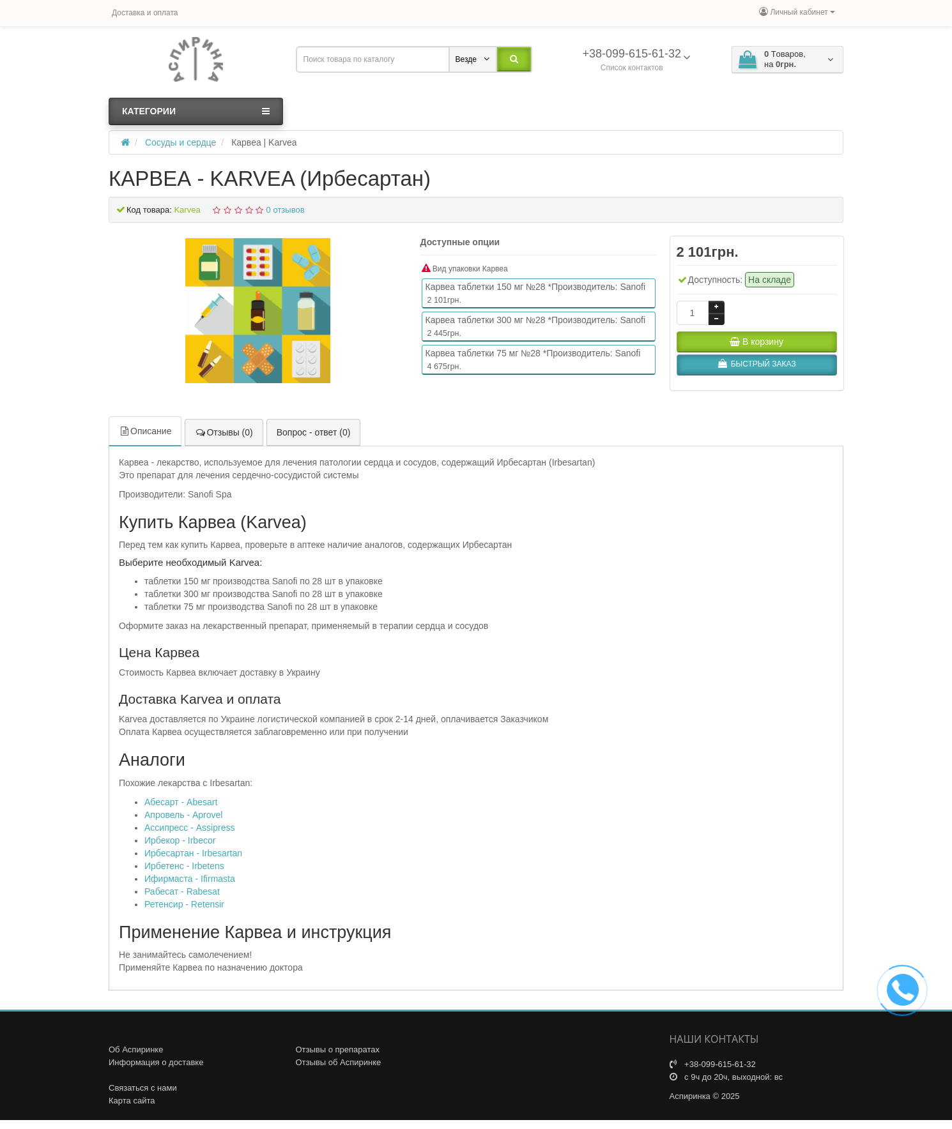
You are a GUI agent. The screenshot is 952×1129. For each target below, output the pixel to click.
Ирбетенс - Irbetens (184, 865)
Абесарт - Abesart (180, 801)
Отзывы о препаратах (338, 1049)
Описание (145, 430)
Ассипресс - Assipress (189, 827)
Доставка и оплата (145, 12)
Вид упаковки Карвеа (465, 268)
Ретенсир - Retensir (184, 903)
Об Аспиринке (136, 1049)
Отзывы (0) (223, 431)
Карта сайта (132, 1100)
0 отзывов (285, 210)
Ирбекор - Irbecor (179, 840)
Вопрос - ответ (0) (314, 431)
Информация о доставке (156, 1061)
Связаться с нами (143, 1087)
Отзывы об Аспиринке (338, 1061)
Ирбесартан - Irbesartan (193, 852)
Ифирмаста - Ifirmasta (189, 878)
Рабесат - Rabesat (182, 891)
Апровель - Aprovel (183, 814)
